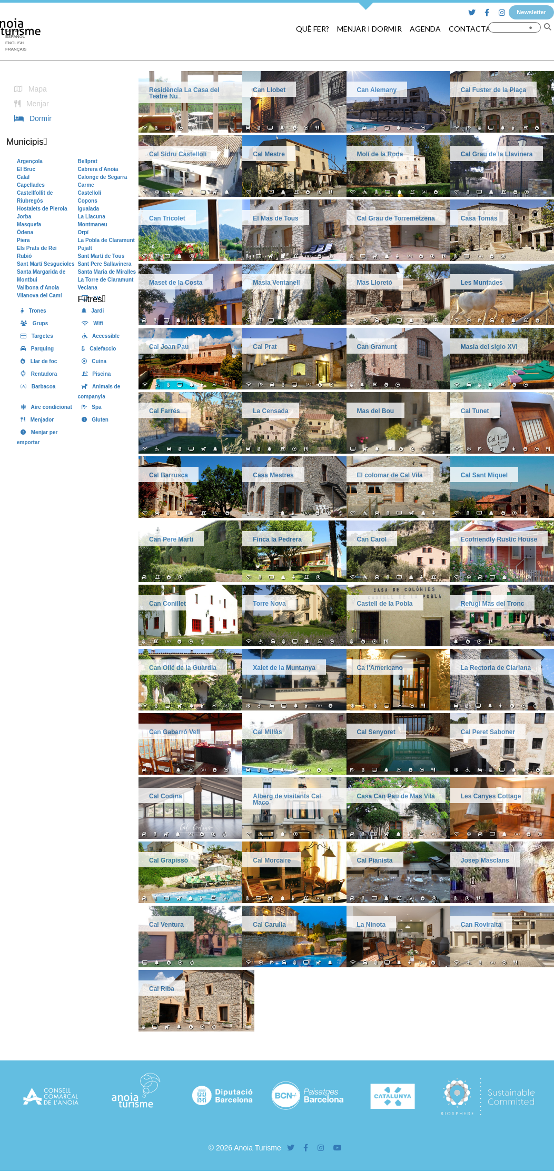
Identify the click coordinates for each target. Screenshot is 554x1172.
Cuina (92, 361)
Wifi (90, 323)
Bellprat (87, 161)
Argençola (30, 161)
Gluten (93, 420)
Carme (86, 185)
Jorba (24, 216)
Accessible (99, 336)
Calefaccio (97, 349)
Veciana (87, 288)
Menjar (30, 103)
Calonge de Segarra (102, 177)
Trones (31, 311)
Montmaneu (92, 224)
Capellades (31, 185)
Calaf (23, 177)
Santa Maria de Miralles (107, 272)
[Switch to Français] (16, 49)
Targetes (35, 336)
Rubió (24, 256)
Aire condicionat (44, 407)
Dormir (31, 118)
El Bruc (26, 169)
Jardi (91, 311)
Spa (90, 407)
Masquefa (29, 224)
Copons (87, 201)
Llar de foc (37, 361)
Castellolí (89, 193)
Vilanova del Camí (39, 295)
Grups (32, 323)
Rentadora (37, 374)
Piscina (94, 374)
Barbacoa (36, 386)
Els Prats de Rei (37, 248)
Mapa (29, 89)
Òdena (25, 232)
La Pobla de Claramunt (106, 240)
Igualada (89, 209)
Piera (23, 240)
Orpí (83, 232)
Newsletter (531, 12)
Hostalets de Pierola (42, 209)
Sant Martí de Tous (101, 256)
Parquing (35, 349)
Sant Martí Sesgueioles (45, 264)
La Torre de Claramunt (106, 280)
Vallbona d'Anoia (38, 288)
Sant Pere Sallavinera (105, 264)
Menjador (35, 420)
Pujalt (85, 248)
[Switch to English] (16, 43)
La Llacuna (91, 216)
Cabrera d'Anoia (98, 169)
